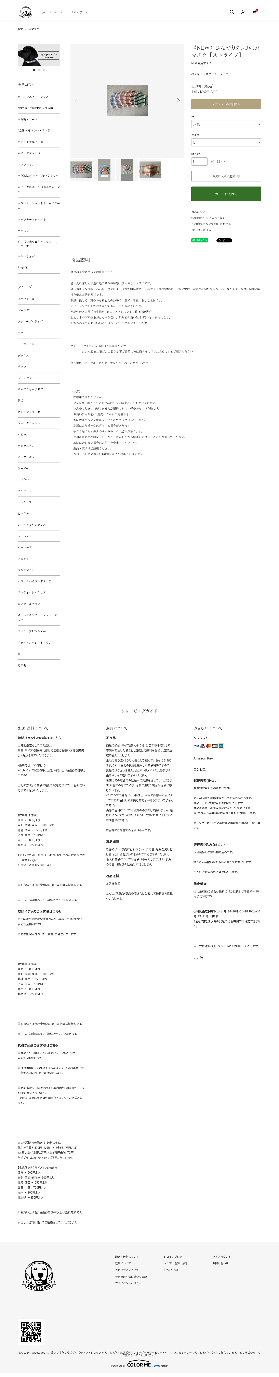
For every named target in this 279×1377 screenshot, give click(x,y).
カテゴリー (50, 12)
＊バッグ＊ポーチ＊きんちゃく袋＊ (39, 189)
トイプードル (26, 344)
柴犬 (20, 400)
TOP (20, 29)
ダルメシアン (26, 570)
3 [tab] (44, 70)
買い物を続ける (201, 230)
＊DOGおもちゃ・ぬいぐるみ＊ (38, 175)
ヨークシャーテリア (30, 389)
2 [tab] (39, 70)
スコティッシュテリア (32, 592)
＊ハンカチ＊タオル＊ (32, 219)
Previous (77, 101)
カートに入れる (226, 194)
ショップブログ (173, 1256)
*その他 (23, 268)
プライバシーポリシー (128, 1283)
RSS (166, 1270)
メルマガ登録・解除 (176, 1263)
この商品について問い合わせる (211, 224)
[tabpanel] (39, 55)
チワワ (22, 366)
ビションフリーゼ (29, 412)
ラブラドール (26, 299)
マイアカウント (222, 1256)
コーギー (23, 479)
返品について (199, 212)
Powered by (139, 1363)
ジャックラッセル (29, 423)
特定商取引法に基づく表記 (208, 218)
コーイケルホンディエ (32, 525)
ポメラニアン (26, 446)
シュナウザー (26, 378)
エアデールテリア (29, 604)
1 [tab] (34, 70)
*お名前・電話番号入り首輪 (35, 108)
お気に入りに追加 (226, 176)
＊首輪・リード (28, 119)
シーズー (23, 468)
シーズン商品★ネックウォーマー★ (35, 244)
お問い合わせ (220, 1263)
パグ (20, 333)
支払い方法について (127, 1270)
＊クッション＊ (28, 164)
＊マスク (34, 29)
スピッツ (23, 558)
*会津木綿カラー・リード (34, 130)
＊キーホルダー (27, 256)
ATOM (174, 1270)
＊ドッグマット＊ (29, 153)
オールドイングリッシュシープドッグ (39, 617)
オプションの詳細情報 (226, 104)
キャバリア (25, 491)
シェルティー (26, 536)
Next (178, 101)
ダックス (23, 355)
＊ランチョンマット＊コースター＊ (39, 205)
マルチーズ (25, 502)
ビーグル (23, 513)
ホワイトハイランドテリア (35, 581)
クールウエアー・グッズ (33, 97)
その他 (22, 665)
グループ (76, 12)
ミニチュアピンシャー (32, 631)
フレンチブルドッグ (30, 321)
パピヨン (23, 434)
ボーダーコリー (28, 457)
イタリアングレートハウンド (36, 642)
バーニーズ (25, 547)
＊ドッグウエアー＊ (30, 142)
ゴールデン (25, 310)
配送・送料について (127, 1256)
